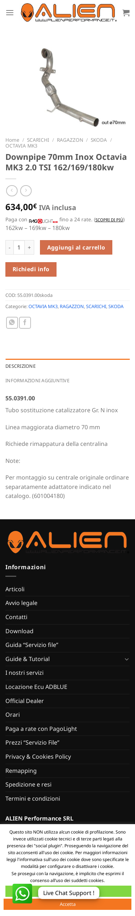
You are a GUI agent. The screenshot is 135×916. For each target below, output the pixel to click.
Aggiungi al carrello (76, 247)
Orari (12, 715)
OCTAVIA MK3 (21, 145)
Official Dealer (24, 701)
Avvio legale (21, 603)
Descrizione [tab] (20, 366)
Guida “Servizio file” (31, 645)
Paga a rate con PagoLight (41, 729)
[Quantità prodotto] (19, 247)
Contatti (16, 617)
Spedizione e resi (28, 784)
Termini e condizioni (32, 798)
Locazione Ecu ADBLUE (36, 687)
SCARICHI (38, 139)
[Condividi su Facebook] (25, 323)
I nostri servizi (24, 673)
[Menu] (9, 12)
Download (19, 631)
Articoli (14, 589)
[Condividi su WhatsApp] (12, 323)
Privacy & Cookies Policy (38, 757)
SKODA (99, 139)
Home (12, 139)
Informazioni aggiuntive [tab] (37, 380)
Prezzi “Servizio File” (32, 742)
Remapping (21, 771)
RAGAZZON (70, 139)
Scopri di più (109, 219)
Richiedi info (31, 269)
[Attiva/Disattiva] (127, 659)
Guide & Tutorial (27, 659)
